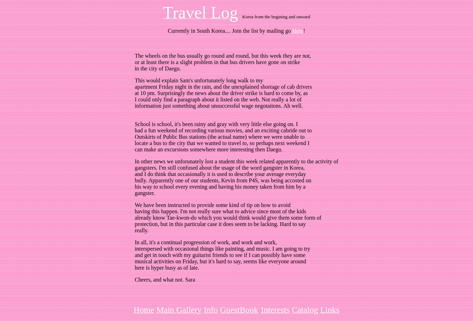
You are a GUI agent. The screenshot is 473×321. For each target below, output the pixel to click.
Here (297, 31)
